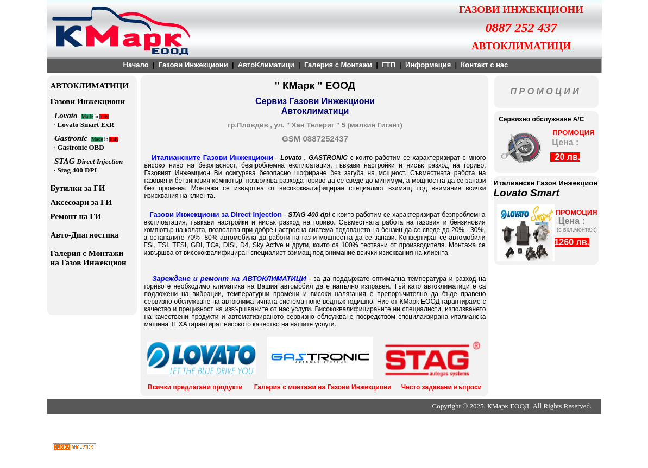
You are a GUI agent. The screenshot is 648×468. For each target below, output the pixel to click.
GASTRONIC (329, 158)
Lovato (292, 158)
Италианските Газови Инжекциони (212, 157)
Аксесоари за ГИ (81, 202)
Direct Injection (100, 161)
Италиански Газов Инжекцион (546, 183)
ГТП (388, 65)
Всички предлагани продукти (195, 387)
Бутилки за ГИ (78, 188)
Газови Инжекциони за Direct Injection (215, 214)
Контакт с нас (484, 65)
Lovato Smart (526, 192)
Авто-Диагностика (85, 234)
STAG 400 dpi (309, 215)
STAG (65, 161)
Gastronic (72, 138)
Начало (136, 65)
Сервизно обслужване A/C (539, 119)
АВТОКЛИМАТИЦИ (90, 85)
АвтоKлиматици (266, 65)
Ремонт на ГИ (76, 216)
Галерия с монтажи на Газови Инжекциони (323, 387)
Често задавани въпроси (441, 387)
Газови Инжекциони (193, 65)
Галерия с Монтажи (338, 65)
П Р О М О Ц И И (545, 91)
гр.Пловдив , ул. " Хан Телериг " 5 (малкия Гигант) (315, 125)
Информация (428, 65)
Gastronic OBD (81, 147)
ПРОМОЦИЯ (573, 133)
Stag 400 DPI (77, 170)
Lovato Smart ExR (86, 124)
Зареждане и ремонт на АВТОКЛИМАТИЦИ (229, 278)
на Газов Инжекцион (89, 262)
